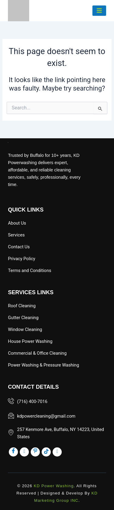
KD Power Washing (54, 486)
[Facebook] (13, 452)
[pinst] (35, 452)
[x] (57, 452)
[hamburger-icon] (99, 10)
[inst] (24, 452)
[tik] (46, 452)
